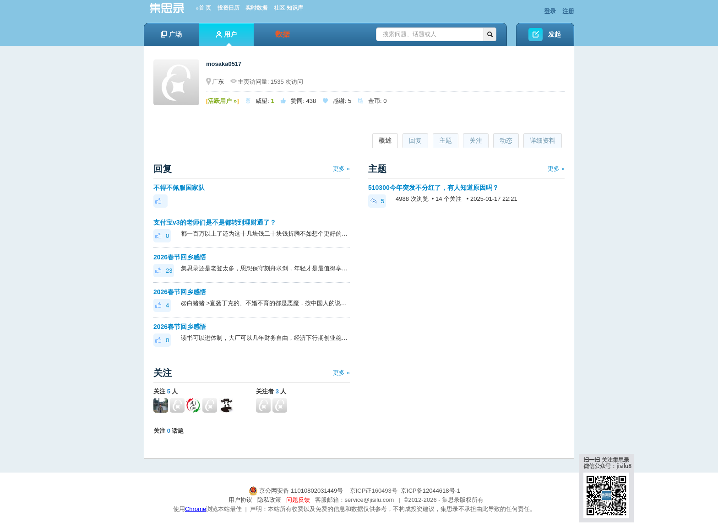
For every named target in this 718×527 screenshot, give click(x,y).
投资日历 (228, 8)
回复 (415, 140)
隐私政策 (269, 499)
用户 (226, 38)
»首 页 (203, 8)
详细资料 (542, 140)
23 (163, 270)
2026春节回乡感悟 (179, 257)
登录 (550, 11)
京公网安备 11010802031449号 (297, 490)
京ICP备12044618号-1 (430, 490)
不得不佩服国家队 (179, 187)
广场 (171, 34)
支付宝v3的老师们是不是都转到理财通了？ (214, 222)
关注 (475, 140)
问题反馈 (298, 499)
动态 (506, 140)
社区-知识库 (288, 8)
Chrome (195, 508)
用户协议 (240, 499)
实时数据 (256, 8)
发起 (554, 34)
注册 (568, 11)
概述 (385, 140)
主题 (445, 140)
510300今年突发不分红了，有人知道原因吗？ (433, 187)
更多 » (341, 168)
